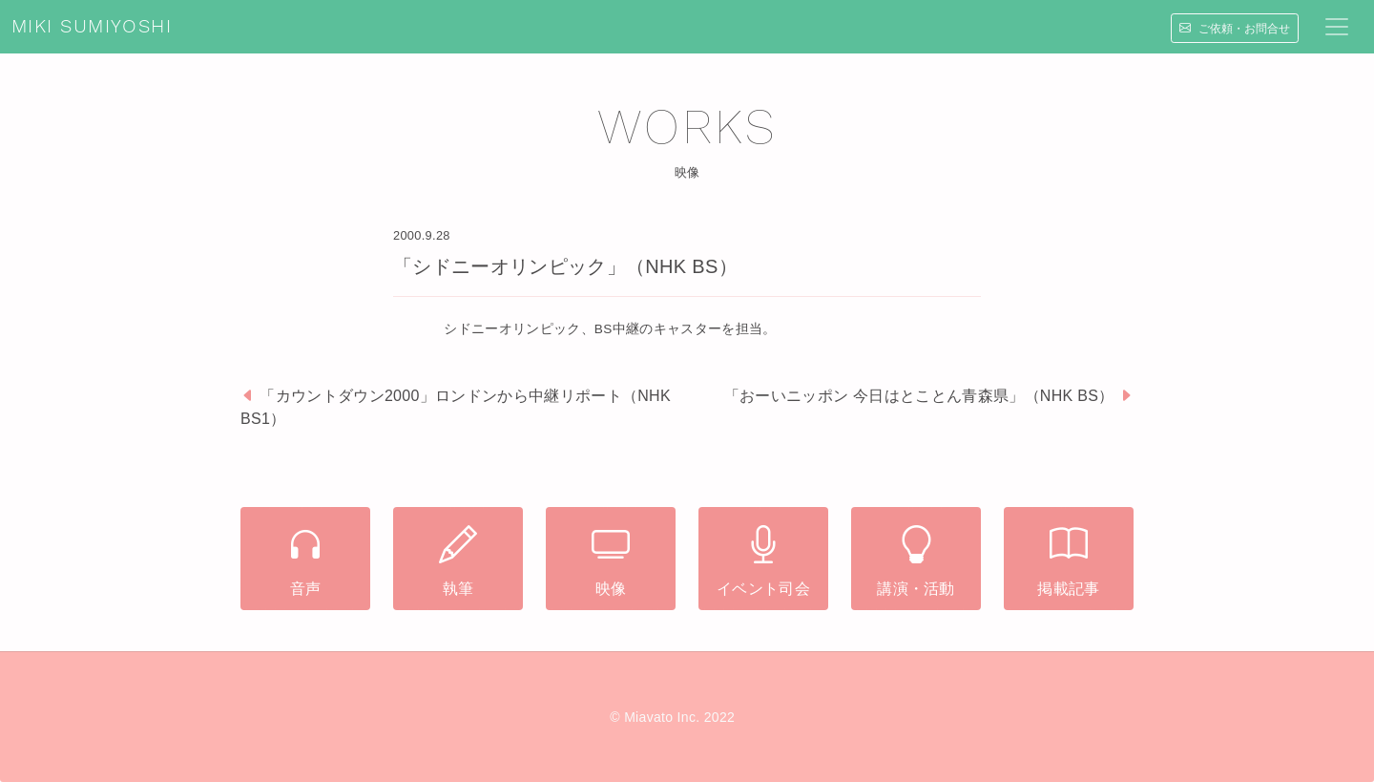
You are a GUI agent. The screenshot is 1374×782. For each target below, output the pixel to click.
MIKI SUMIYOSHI (91, 26)
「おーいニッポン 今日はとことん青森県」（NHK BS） (919, 396)
